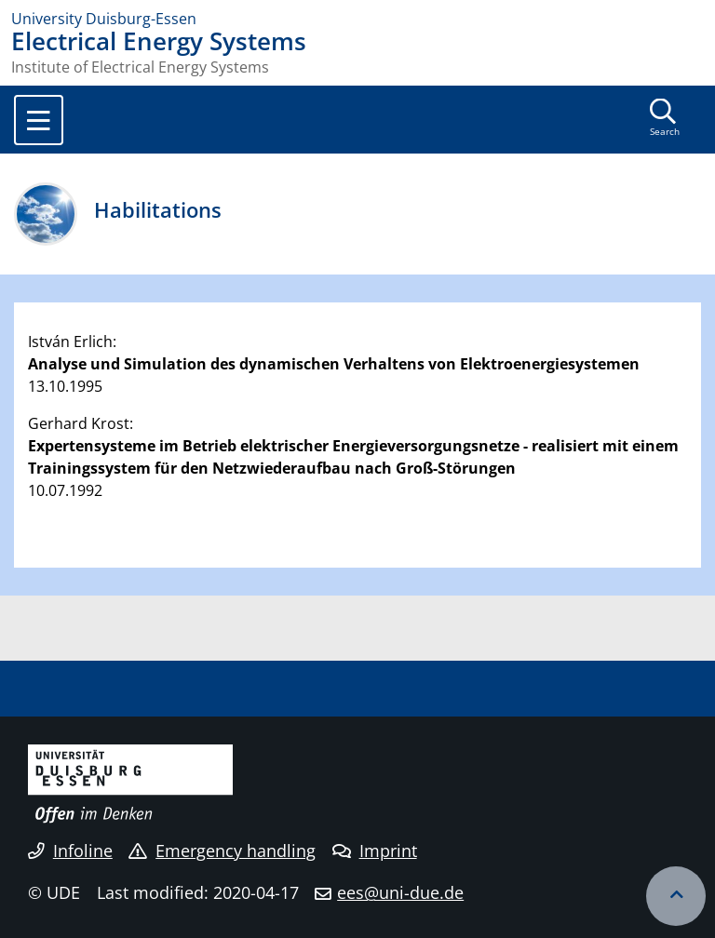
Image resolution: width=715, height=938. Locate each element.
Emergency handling (222, 850)
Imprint (374, 850)
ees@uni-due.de (400, 892)
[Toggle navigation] (38, 120)
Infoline (70, 850)
